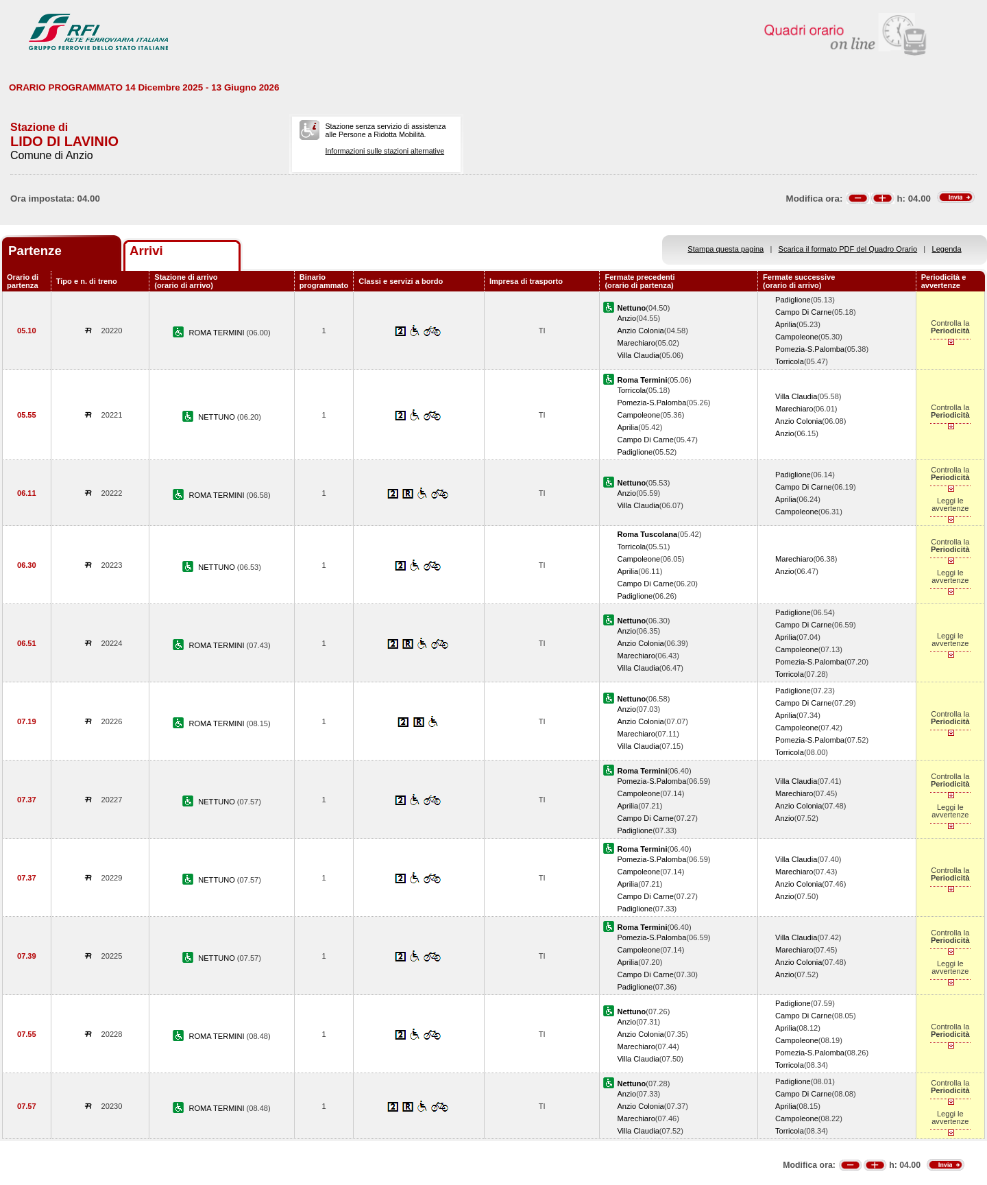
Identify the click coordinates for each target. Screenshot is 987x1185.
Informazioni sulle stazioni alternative (384, 151)
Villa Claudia (638, 355)
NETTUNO (217, 417)
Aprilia (785, 324)
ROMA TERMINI (217, 332)
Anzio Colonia (640, 330)
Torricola (789, 361)
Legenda (947, 249)
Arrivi (146, 250)
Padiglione (793, 300)
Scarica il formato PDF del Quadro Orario (848, 249)
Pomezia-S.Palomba (809, 349)
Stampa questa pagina (725, 249)
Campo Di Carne (803, 312)
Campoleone (796, 337)
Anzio (626, 318)
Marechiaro (636, 343)
